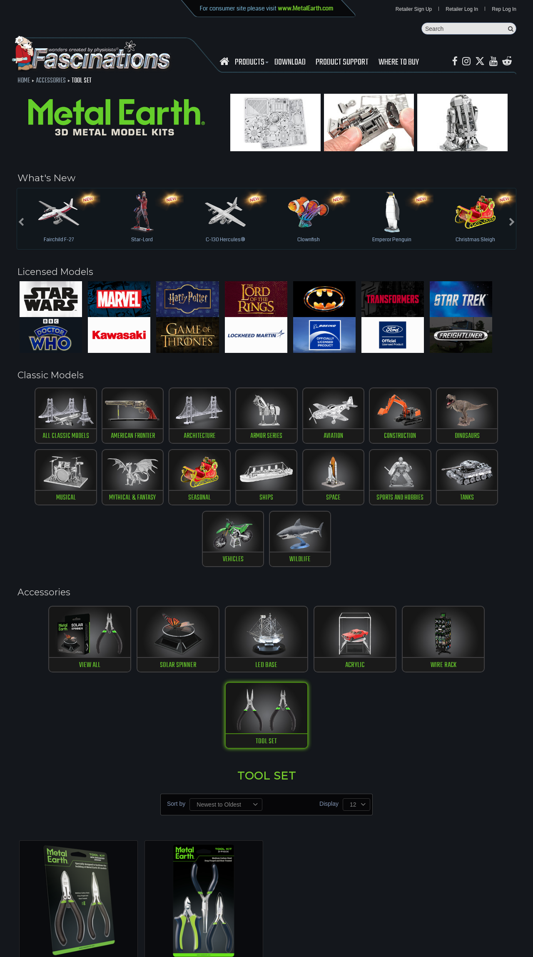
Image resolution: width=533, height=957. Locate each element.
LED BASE (226, 606)
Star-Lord (142, 240)
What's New (46, 178)
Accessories (51, 81)
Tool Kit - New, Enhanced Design (78, 833)
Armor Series (236, 438)
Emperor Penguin (391, 240)
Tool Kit (203, 833)
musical (482, 438)
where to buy (70, 927)
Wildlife (482, 500)
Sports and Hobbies (297, 500)
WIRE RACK (387, 606)
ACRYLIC (306, 606)
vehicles (420, 500)
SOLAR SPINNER (145, 606)
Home (23, 81)
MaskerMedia (517, 946)
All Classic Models (51, 438)
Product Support (342, 63)
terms (156, 927)
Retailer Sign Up (414, 9)
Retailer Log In (462, 9)
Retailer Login (33, 927)
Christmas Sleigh (475, 240)
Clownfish (308, 240)
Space (236, 500)
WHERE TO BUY (399, 63)
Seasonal (112, 500)
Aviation (297, 438)
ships (174, 500)
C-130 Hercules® (225, 240)
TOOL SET (467, 606)
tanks (359, 500)
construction (359, 438)
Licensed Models (57, 272)
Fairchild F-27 (59, 240)
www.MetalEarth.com (305, 8)
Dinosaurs (420, 438)
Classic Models (51, 376)
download (290, 63)
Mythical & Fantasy (51, 500)
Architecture (174, 438)
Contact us (132, 927)
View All (65, 606)
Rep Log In (504, 9)
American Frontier (112, 438)
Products (250, 63)
